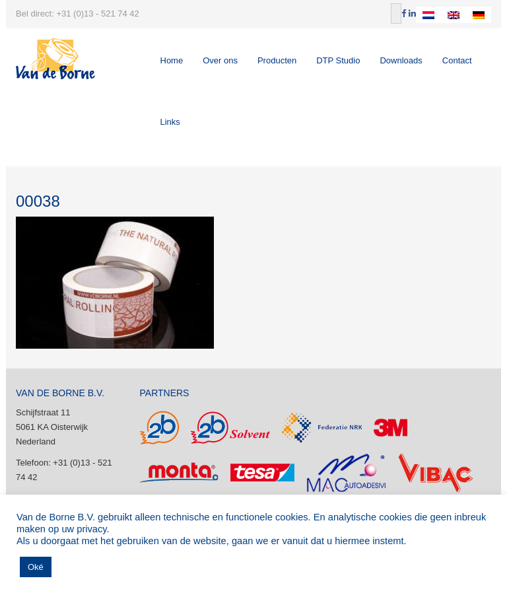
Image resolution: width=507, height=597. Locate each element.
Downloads (401, 60)
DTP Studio (338, 60)
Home (172, 60)
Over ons (220, 60)
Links (170, 122)
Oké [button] (36, 567)
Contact (457, 60)
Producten (276, 60)
